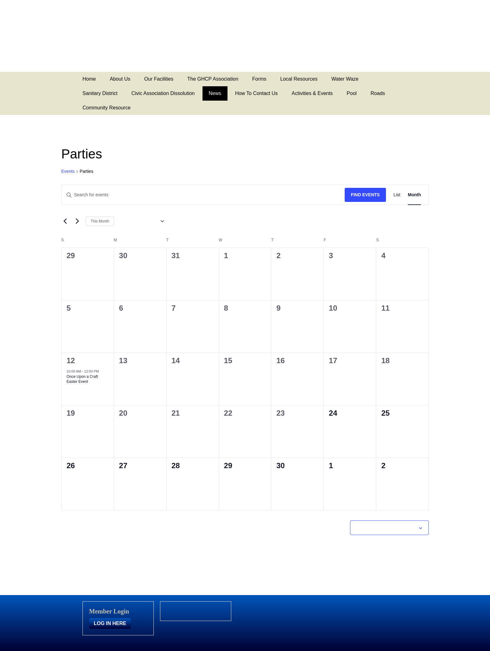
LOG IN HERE (110, 623)
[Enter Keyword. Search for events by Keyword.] (203, 195)
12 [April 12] (71, 360)
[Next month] (77, 221)
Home (89, 79)
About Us (120, 79)
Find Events (365, 194)
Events (68, 171)
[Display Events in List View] (396, 195)
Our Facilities (158, 79)
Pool (352, 93)
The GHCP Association (212, 79)
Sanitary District (100, 93)
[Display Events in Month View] (414, 195)
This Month (100, 221)
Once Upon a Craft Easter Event (82, 379)
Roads (378, 93)
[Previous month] (65, 221)
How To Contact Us (256, 93)
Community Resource (106, 107)
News (215, 93)
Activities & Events (312, 93)
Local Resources (299, 79)
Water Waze (344, 79)
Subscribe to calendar (386, 527)
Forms (259, 79)
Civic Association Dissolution (163, 93)
